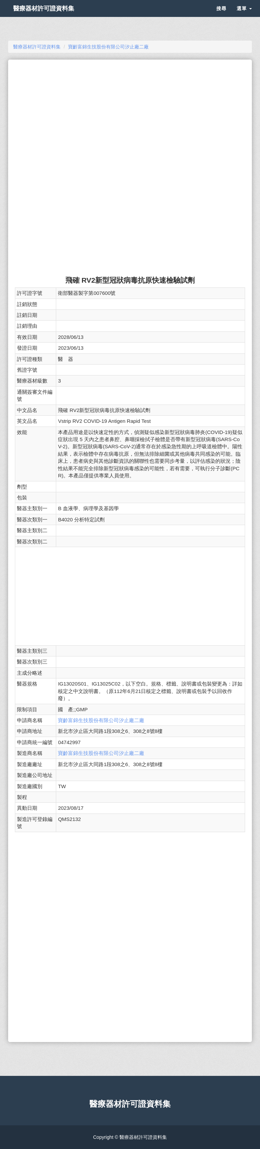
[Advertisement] (130, 113)
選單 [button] (244, 17)
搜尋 (221, 17)
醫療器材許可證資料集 (55, 17)
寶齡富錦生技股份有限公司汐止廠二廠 (101, 720)
